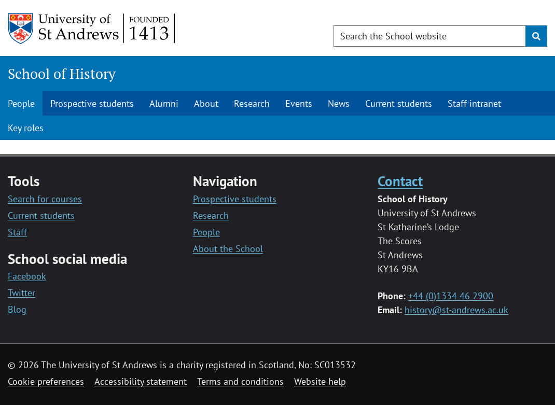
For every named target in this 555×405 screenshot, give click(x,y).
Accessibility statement (140, 381)
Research (252, 103)
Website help (320, 381)
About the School (228, 249)
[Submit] (536, 36)
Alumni (163, 103)
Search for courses (45, 199)
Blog (17, 309)
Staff (17, 232)
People (21, 103)
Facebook (27, 276)
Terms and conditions (240, 381)
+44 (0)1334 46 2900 (450, 296)
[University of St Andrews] (92, 28)
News (339, 103)
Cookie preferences (46, 381)
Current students (398, 103)
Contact (400, 181)
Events (298, 103)
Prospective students (92, 103)
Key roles (26, 128)
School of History (62, 73)
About (206, 103)
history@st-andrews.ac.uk (456, 310)
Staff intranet (474, 103)
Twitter (21, 293)
